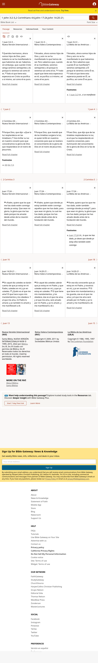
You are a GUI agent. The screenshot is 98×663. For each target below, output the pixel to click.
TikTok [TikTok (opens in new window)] (34, 629)
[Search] (93, 17)
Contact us (36, 544)
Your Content (47, 29)
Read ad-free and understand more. (48, 10)
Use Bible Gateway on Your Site (45, 537)
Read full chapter (10, 84)
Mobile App (36, 505)
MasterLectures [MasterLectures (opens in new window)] (38, 606)
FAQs (33, 530)
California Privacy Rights (42, 550)
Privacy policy (37, 547)
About (33, 495)
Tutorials (35, 534)
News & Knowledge (39, 498)
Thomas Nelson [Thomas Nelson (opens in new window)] (38, 596)
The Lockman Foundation (81, 341)
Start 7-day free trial (15, 403)
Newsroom (36, 515)
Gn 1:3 (11, 165)
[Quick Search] (45, 17)
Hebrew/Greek (32, 29)
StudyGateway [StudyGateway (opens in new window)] (37, 580)
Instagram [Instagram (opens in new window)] (35, 622)
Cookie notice (37, 557)
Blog (33, 511)
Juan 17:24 (74, 235)
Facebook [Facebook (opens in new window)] (35, 619)
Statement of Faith (39, 501)
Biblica (24, 344)
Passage (6, 29)
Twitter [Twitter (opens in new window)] (34, 632)
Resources (17, 29)
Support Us (36, 518)
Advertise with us (38, 540)
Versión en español (39, 648)
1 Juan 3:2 (73, 94)
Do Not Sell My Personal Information (48, 554)
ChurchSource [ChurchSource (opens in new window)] (37, 583)
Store (33, 508)
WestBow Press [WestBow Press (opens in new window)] (38, 600)
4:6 (6, 165)
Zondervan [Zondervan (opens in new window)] (36, 603)
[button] (94, 4)
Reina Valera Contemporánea (49, 332)
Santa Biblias (12, 385)
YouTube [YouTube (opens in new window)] (35, 635)
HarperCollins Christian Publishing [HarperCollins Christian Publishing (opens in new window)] (46, 586)
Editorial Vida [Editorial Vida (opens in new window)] (37, 593)
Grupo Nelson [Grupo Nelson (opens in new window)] (37, 590)
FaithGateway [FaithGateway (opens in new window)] (37, 576)
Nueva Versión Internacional (16, 332)
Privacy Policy (50, 479)
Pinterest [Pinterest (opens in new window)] (35, 625)
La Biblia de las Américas (79, 332)
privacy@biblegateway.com (78, 479)
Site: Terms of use (39, 560)
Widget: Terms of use (40, 564)
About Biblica (12, 383)
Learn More (35, 403)
